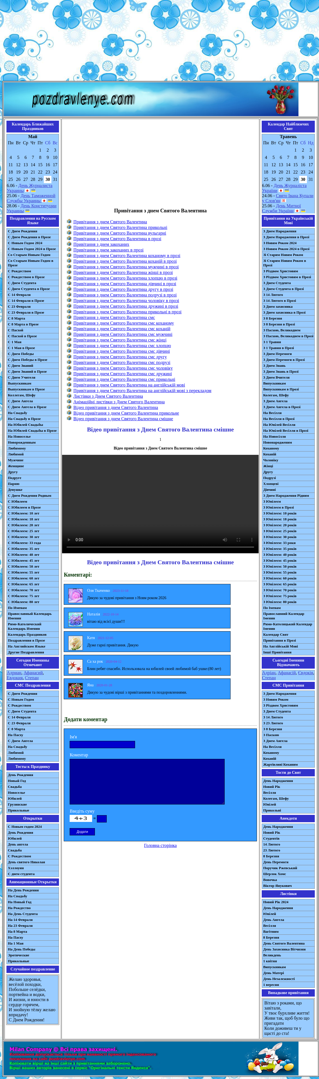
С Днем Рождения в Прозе (29, 237)
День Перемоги (275, 862)
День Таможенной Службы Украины (31, 198)
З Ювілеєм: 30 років (280, 537)
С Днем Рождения (22, 231)
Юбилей (15, 798)
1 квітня (270, 961)
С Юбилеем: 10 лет (23, 513)
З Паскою (271, 735)
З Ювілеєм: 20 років (280, 525)
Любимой (16, 454)
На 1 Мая (15, 943)
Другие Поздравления (26, 652)
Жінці (268, 466)
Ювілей (269, 804)
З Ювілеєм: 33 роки (279, 543)
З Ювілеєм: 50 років (280, 566)
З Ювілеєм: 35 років (280, 549)
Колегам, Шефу (276, 395)
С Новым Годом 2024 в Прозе (32, 249)
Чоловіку (270, 460)
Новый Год (17, 781)
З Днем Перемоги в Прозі (284, 360)
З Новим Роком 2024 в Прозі (286, 249)
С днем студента (21, 874)
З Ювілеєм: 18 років (280, 519)
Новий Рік (271, 786)
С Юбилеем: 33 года (24, 543)
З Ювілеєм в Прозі (278, 507)
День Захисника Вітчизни (284, 949)
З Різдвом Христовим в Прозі (287, 277)
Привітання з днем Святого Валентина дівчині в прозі (124, 283)
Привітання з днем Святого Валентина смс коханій (121, 328)
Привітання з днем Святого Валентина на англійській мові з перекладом (142, 390)
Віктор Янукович (277, 886)
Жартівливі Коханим (280, 764)
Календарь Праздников (27, 634)
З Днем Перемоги (277, 354)
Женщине (16, 466)
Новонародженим (277, 442)
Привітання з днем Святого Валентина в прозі (117, 238)
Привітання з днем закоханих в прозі (108, 250)
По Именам (17, 608)
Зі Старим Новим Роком (283, 255)
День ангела (18, 844)
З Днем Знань (274, 365)
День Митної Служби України (281, 208)
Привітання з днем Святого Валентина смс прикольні (124, 379)
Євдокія (305, 672)
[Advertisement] (159, 41)
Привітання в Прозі (279, 640)
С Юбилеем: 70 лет (23, 590)
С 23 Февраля (19, 306)
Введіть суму (82, 811)
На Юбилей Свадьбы (25, 424)
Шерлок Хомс (274, 874)
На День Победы (21, 949)
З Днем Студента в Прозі (283, 289)
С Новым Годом (21, 699)
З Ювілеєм (272, 501)
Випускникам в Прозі (281, 389)
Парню (13, 484)
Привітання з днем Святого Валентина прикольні (120, 227)
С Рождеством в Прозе (26, 277)
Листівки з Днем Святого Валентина (108, 396)
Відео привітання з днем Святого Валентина (115, 407)
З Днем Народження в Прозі (286, 237)
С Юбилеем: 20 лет (23, 525)
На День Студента (23, 914)
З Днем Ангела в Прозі (281, 407)
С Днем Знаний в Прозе (27, 371)
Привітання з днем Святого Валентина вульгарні (119, 233)
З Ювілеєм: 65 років (280, 584)
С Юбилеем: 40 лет (23, 554)
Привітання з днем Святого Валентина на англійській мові (129, 385)
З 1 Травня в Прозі (278, 348)
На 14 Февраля (20, 920)
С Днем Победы (21, 354)
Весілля (269, 792)
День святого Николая (26, 862)
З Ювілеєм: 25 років (280, 531)
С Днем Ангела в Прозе (27, 407)
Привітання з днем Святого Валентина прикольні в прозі (127, 311)
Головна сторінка (160, 845)
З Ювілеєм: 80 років (280, 602)
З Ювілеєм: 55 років (280, 572)
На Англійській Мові (280, 646)
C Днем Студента (22, 711)
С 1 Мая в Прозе (21, 348)
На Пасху (15, 735)
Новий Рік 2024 (275, 902)
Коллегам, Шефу (22, 395)
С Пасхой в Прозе (22, 336)
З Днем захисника (278, 306)
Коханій (269, 454)
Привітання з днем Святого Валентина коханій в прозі (125, 261)
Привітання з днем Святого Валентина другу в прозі (123, 289)
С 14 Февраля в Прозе (26, 300)
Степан (32, 677)
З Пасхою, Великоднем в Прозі (288, 336)
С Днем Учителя (21, 377)
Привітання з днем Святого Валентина (110, 221)
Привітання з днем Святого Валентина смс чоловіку (123, 368)
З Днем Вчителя (276, 377)
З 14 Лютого (273, 295)
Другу (13, 472)
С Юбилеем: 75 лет (23, 596)
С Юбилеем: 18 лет (23, 519)
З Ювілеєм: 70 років (280, 590)
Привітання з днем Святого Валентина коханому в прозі (126, 255)
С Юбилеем (17, 501)
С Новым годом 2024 (25, 826)
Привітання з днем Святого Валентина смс (114, 317)
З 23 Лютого (273, 723)
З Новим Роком (275, 699)
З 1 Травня (272, 342)
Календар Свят (275, 634)
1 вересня (271, 985)
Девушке (15, 489)
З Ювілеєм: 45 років (280, 560)
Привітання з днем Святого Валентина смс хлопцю (122, 345)
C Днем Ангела (20, 741)
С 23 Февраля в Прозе (26, 312)
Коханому (271, 448)
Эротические (18, 955)
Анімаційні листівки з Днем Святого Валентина (119, 401)
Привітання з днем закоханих (101, 244)
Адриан (14, 672)
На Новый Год (19, 902)
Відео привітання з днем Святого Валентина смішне (123, 418)
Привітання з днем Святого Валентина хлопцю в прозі (125, 278)
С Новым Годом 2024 (25, 243)
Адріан (268, 672)
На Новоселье (19, 436)
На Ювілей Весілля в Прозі (285, 430)
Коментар (79, 754)
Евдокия (15, 677)
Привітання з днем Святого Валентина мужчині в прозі (126, 266)
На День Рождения (23, 890)
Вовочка (270, 880)
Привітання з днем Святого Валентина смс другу (120, 356)
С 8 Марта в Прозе (23, 324)
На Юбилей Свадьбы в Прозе (32, 430)
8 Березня (271, 856)
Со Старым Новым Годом (29, 255)
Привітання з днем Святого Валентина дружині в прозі (125, 306)
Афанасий (33, 672)
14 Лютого (271, 844)
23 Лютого (271, 850)
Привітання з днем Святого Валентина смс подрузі (121, 362)
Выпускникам (19, 383)
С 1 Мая (14, 342)
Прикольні (272, 810)
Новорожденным (22, 442)
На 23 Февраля (20, 925)
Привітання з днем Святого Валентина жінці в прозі (123, 272)
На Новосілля (274, 436)
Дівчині (269, 489)
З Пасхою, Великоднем (281, 330)
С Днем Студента (22, 283)
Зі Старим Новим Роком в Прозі (284, 262)
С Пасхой (15, 330)
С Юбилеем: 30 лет (23, 537)
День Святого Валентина (284, 943)
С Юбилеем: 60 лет (23, 578)
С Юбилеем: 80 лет (23, 602)
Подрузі (269, 478)
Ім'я (73, 736)
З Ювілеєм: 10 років (280, 513)
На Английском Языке (26, 646)
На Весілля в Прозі (279, 419)
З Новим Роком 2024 (280, 243)
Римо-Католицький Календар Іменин (287, 626)
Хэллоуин (16, 868)
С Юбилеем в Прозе (24, 507)
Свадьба (15, 786)
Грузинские (17, 804)
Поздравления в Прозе (26, 640)
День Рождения (20, 775)
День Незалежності (279, 979)
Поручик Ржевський (280, 868)
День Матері (273, 973)
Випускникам (274, 383)
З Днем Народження (279, 231)
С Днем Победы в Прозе (27, 360)
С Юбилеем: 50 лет (23, 566)
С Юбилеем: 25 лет (23, 531)
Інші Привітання (277, 652)
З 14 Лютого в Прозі (279, 300)
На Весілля (272, 413)
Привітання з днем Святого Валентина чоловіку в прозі (126, 300)
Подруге (14, 478)
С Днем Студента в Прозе (29, 289)
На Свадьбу (17, 413)
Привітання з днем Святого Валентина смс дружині (122, 373)
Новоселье (16, 792)
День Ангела (273, 920)
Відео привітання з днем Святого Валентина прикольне (126, 413)
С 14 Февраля (19, 295)
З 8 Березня (272, 318)
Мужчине (16, 460)
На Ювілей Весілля (279, 424)
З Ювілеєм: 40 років (280, 554)
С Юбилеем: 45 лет (23, 560)
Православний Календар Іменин (283, 616)
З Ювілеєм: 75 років (280, 596)
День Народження (278, 781)
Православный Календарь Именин (30, 616)
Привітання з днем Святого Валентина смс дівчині (121, 351)
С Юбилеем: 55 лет (23, 572)
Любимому (17, 448)
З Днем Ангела (275, 401)
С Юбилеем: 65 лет (23, 584)
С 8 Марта (16, 318)
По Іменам (272, 608)
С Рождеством (19, 271)
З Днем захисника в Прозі (284, 312)
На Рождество (19, 908)
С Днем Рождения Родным (29, 495)
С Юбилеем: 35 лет (23, 549)
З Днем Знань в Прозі (281, 371)
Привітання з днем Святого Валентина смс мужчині (122, 334)
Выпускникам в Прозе (26, 389)
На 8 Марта (17, 931)
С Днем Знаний (20, 365)
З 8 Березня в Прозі (279, 324)
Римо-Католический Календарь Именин (24, 626)
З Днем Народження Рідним (286, 495)
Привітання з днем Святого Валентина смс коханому (123, 323)
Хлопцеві (271, 484)
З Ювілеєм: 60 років (280, 578)
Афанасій (287, 672)
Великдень (272, 955)
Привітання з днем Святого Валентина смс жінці (120, 340)
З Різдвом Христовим (280, 271)
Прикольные (18, 810)
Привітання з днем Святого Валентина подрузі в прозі (125, 295)
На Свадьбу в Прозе (24, 419)
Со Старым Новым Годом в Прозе (30, 262)
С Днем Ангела (20, 401)
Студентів (271, 838)
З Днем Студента (277, 283)
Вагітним (271, 931)
